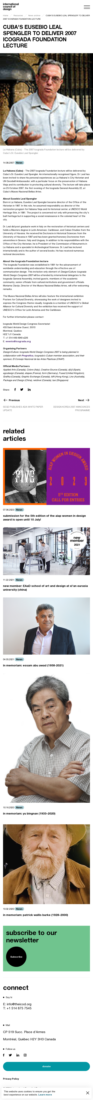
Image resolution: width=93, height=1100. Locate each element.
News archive (34, 15)
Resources (18, 15)
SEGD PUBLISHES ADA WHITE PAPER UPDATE (23, 409)
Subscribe (16, 956)
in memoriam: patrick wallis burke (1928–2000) (35, 915)
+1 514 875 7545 (19, 1008)
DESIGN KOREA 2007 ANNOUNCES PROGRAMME (71, 409)
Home (5, 15)
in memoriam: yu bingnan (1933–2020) (29, 813)
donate (46, 1066)
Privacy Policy (11, 1078)
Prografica (27, 355)
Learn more (45, 1094)
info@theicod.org (19, 1004)
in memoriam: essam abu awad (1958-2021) (33, 665)
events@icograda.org (18, 341)
